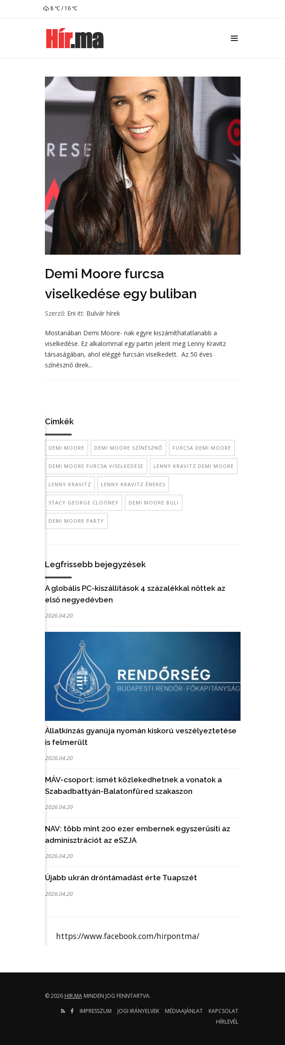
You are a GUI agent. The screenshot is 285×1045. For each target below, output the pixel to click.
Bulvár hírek (103, 313)
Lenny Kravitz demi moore (193, 466)
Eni (71, 313)
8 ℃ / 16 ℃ (60, 8)
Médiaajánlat (184, 1011)
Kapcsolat (223, 1011)
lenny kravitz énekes (133, 484)
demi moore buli (153, 502)
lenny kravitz (69, 484)
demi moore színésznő (128, 447)
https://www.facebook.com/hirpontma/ (127, 936)
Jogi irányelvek (138, 1011)
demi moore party (76, 520)
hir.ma (73, 996)
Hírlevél (227, 1021)
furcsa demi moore (202, 447)
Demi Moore (66, 447)
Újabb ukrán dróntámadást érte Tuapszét (121, 877)
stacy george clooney (83, 502)
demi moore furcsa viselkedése (96, 466)
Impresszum (96, 1011)
